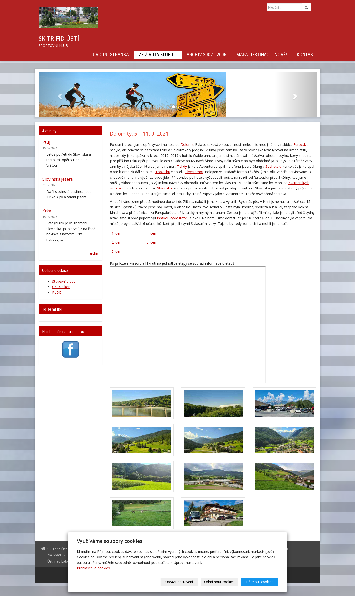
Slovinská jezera (57, 179)
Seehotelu (273, 166)
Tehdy (182, 166)
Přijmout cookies (259, 581)
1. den (116, 233)
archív (94, 253)
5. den (151, 242)
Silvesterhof (194, 171)
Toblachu (162, 171)
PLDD (57, 292)
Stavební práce (63, 281)
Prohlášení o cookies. (94, 568)
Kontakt (306, 55)
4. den (151, 233)
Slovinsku (164, 188)
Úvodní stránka (111, 55)
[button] (59, 94)
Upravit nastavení (179, 581)
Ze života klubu (158, 55)
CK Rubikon (61, 286)
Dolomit (187, 144)
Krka (46, 211)
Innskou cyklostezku (173, 218)
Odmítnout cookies (219, 581)
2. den (116, 242)
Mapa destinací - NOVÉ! (261, 55)
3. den (116, 251)
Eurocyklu (301, 144)
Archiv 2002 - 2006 (206, 55)
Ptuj (46, 142)
